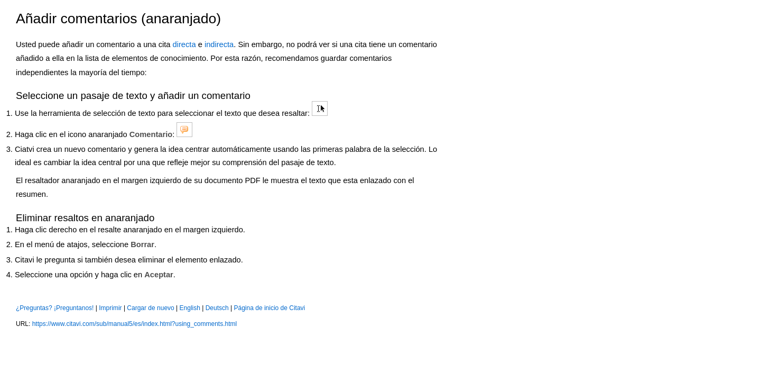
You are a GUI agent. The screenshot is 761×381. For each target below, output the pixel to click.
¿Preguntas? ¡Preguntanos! (55, 308)
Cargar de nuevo (150, 308)
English (190, 308)
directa (184, 44)
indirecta (219, 44)
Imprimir (110, 308)
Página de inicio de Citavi (269, 308)
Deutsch (217, 308)
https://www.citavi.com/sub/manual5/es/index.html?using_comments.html (134, 324)
